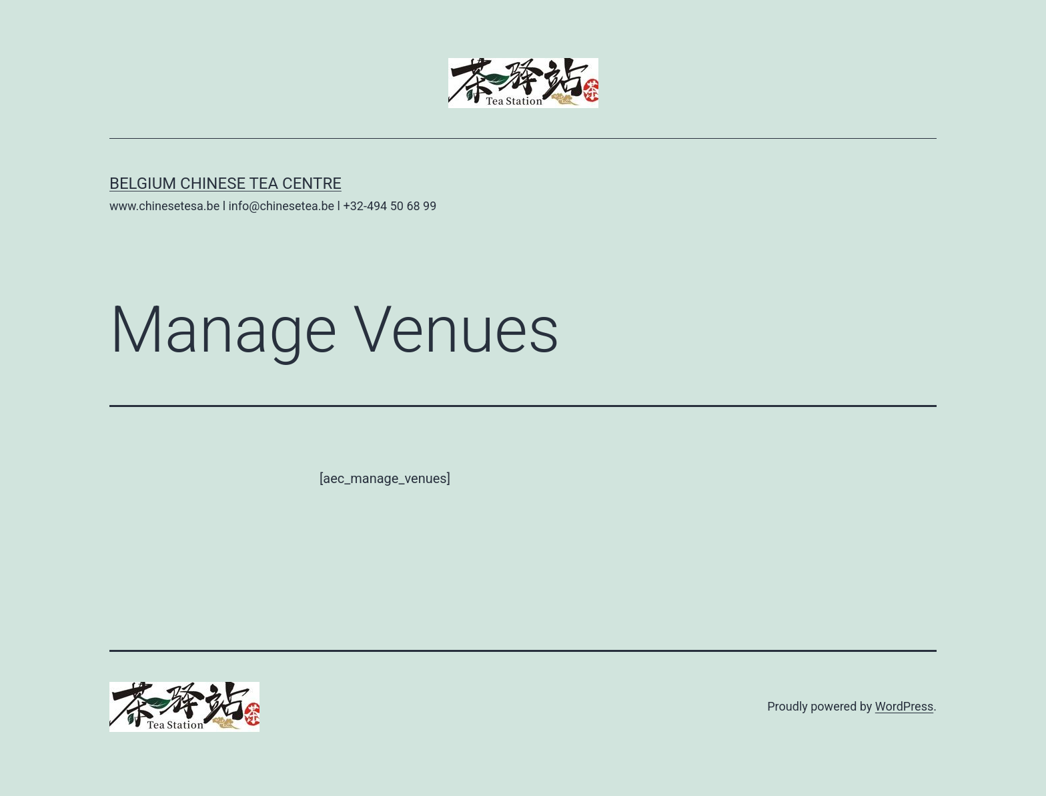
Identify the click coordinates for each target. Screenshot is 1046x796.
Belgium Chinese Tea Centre (225, 183)
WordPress (904, 706)
